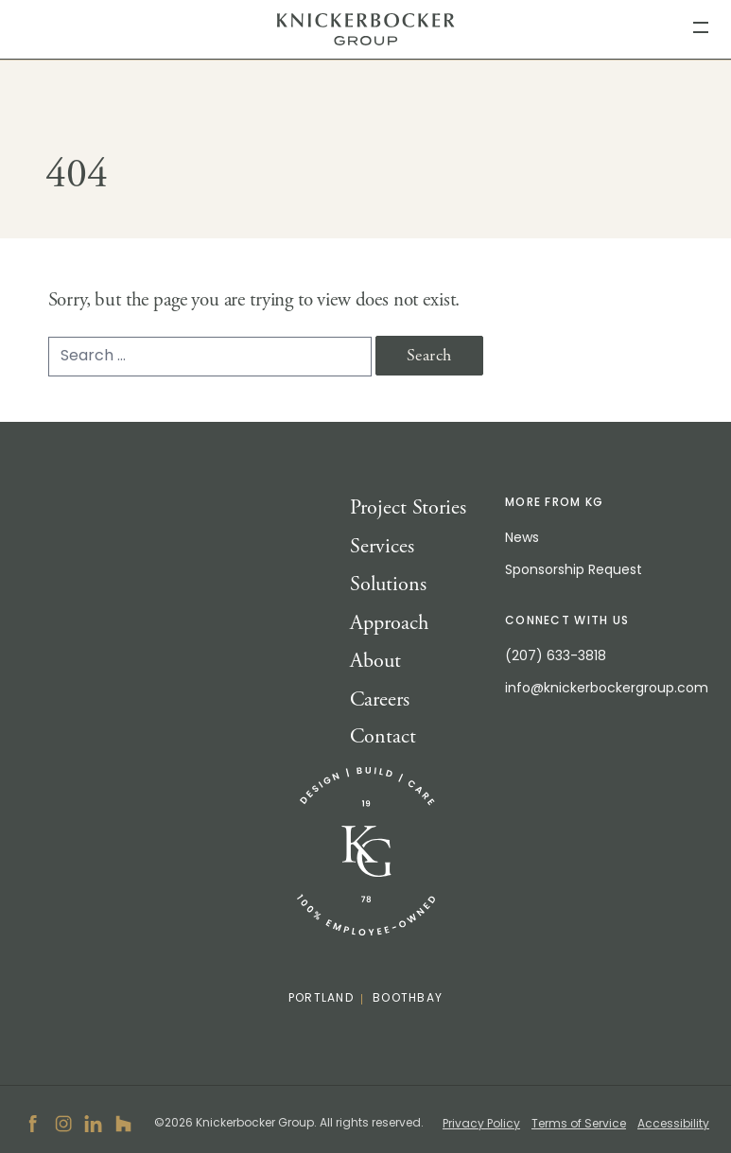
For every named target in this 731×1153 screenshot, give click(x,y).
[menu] (700, 26)
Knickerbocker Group (365, 29)
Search (429, 355)
